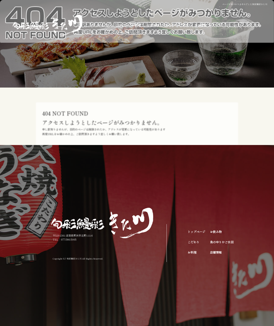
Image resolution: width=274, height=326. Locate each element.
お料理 (136, 25)
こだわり (121, 25)
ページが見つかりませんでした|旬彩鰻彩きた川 (244, 4)
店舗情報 (205, 25)
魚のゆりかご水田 (177, 25)
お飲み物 (153, 25)
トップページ (101, 25)
